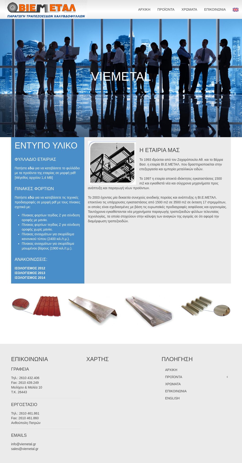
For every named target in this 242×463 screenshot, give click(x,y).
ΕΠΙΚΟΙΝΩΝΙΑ (215, 9)
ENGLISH (172, 398)
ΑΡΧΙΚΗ (144, 9)
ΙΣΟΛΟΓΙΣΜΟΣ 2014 (30, 278)
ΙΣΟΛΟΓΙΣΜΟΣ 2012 (30, 268)
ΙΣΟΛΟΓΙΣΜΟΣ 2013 (30, 273)
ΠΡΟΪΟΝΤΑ (165, 9)
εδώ (31, 168)
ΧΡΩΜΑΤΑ (189, 9)
